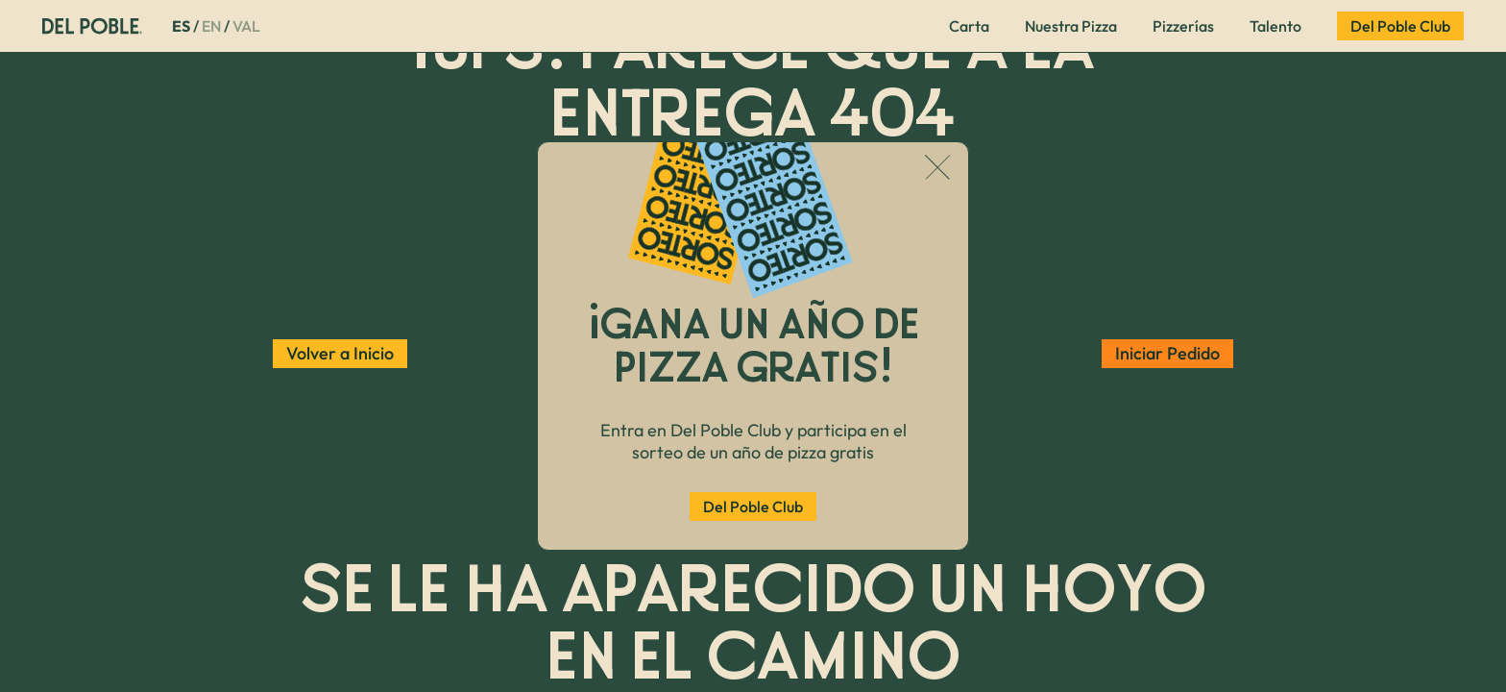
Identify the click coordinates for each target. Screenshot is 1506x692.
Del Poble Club (753, 506)
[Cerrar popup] (938, 169)
